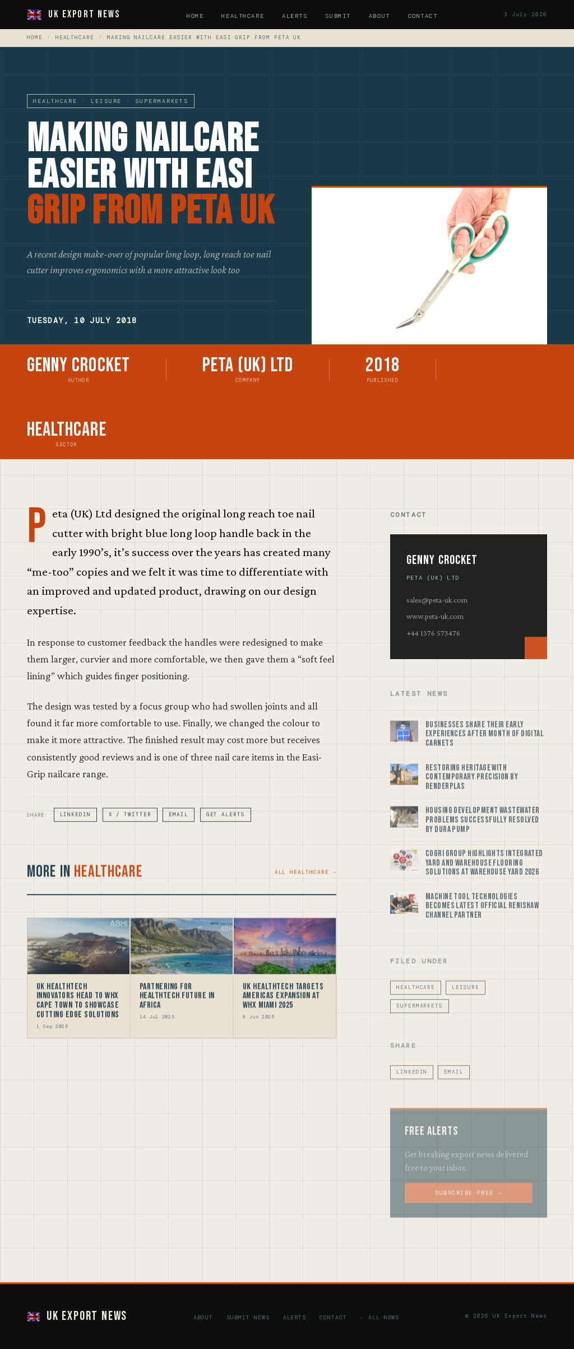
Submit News (248, 1317)
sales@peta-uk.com (436, 607)
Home (195, 16)
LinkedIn (75, 821)
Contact (423, 16)
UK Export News (73, 14)
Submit (337, 16)
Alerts (294, 16)
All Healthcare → (305, 878)
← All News (379, 1317)
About (379, 16)
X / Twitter (130, 821)
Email (178, 821)
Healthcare (242, 16)
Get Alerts (225, 821)
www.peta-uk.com (435, 623)
